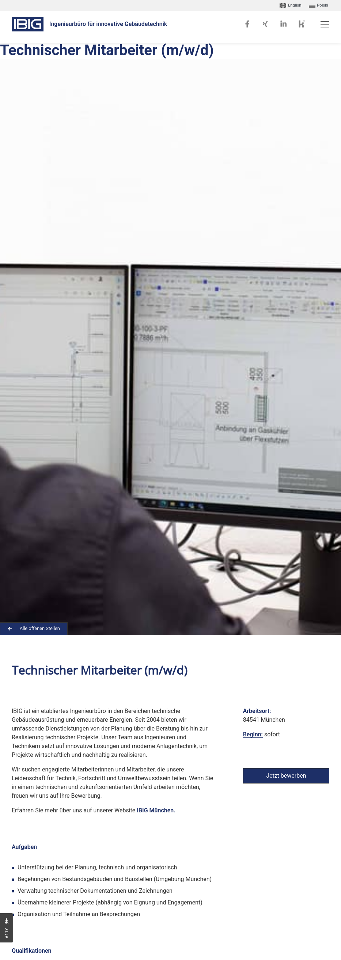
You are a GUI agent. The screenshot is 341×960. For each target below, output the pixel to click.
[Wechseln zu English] (290, 5)
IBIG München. (156, 810)
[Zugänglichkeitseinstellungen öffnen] (6, 927)
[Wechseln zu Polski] (318, 5)
